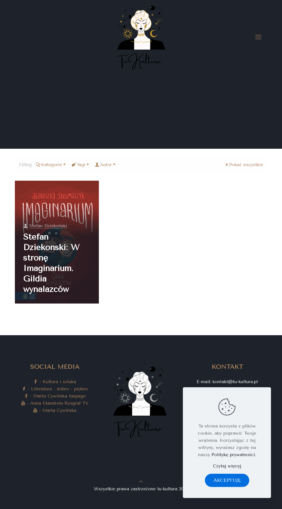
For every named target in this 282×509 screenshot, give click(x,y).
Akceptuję (227, 480)
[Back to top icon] (141, 481)
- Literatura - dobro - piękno (55, 388)
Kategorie (51, 164)
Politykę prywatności (233, 454)
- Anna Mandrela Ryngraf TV (54, 403)
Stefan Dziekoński (48, 225)
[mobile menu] (258, 37)
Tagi (80, 164)
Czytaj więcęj (227, 466)
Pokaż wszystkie (244, 164)
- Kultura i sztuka (54, 381)
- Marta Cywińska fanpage (55, 396)
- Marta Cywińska (54, 410)
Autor (105, 164)
